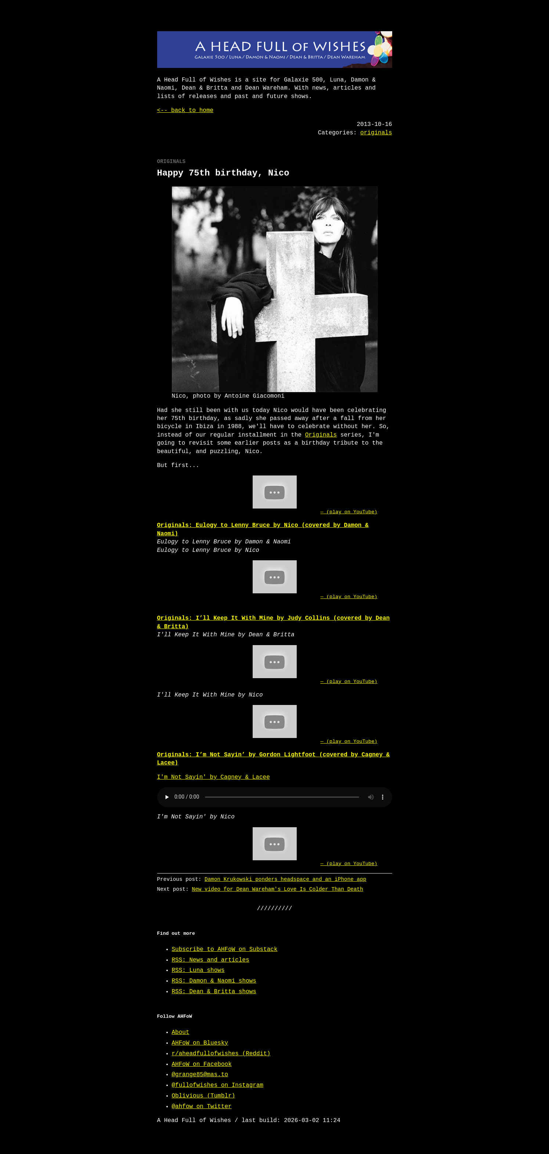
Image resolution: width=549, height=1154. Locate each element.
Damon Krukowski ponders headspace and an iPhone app (285, 879)
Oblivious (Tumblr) (203, 1096)
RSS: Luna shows (198, 970)
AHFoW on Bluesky (200, 1043)
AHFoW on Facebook (202, 1064)
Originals (321, 435)
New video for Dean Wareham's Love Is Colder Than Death (277, 889)
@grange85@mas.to (200, 1075)
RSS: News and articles (210, 960)
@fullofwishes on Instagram (218, 1085)
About (180, 1032)
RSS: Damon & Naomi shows (214, 981)
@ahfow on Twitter (202, 1107)
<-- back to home (185, 110)
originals (376, 133)
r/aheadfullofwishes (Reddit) (221, 1054)
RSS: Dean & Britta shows (214, 992)
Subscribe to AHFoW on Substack (225, 949)
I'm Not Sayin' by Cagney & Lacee (213, 777)
